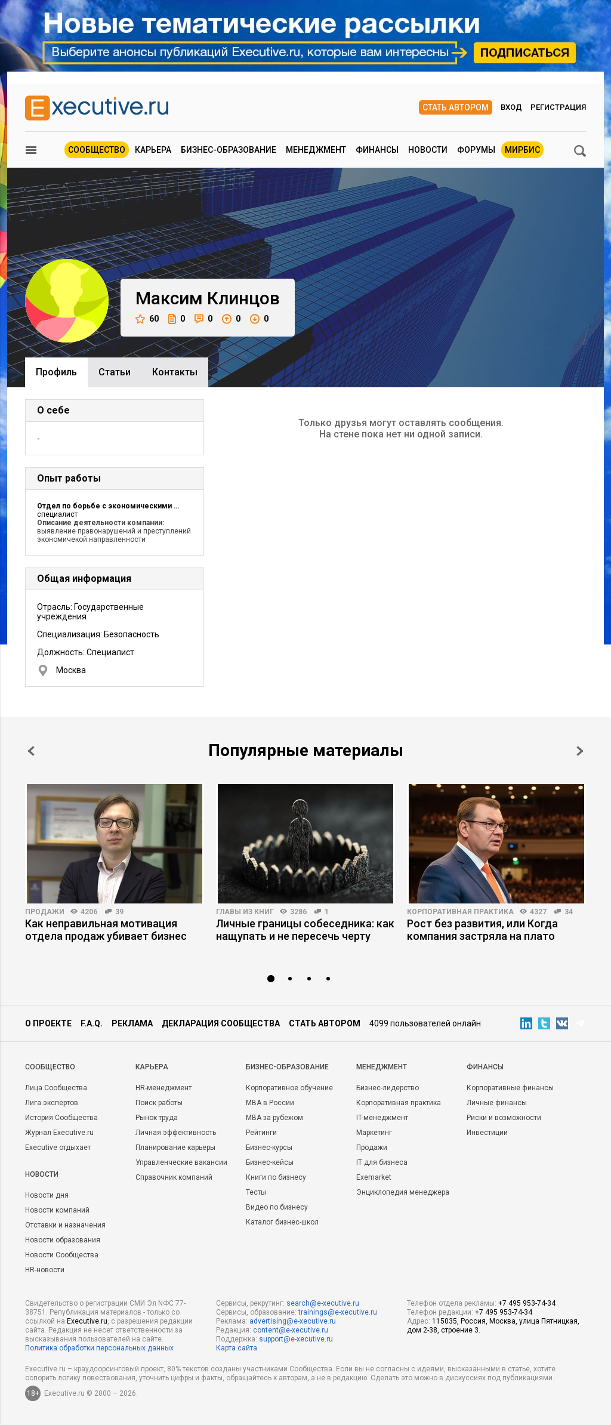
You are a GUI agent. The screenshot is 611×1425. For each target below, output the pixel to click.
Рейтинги (261, 1132)
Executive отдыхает (58, 1147)
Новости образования (62, 1240)
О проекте (48, 1023)
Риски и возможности (504, 1118)
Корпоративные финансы (510, 1088)
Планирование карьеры (175, 1147)
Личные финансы (497, 1103)
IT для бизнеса (382, 1162)
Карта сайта (236, 1348)
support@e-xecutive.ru (296, 1339)
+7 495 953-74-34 (527, 1303)
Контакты (175, 372)
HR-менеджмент (163, 1088)
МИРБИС (522, 150)
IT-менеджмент (382, 1118)
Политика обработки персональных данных (99, 1348)
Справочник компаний (173, 1177)
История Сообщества (61, 1118)
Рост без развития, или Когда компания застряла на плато (482, 929)
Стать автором (455, 107)
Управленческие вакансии (181, 1162)
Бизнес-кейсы (270, 1162)
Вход (511, 107)
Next (580, 751)
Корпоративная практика (460, 912)
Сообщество (96, 150)
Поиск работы (159, 1103)
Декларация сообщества (221, 1023)
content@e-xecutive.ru (290, 1330)
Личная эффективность (175, 1132)
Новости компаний (57, 1210)
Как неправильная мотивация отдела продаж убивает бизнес (106, 929)
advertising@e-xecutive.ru (292, 1321)
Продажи (44, 912)
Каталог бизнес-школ (282, 1222)
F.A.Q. (92, 1023)
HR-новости (44, 1270)
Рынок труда (156, 1118)
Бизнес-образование (228, 150)
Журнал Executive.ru (59, 1132)
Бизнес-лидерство (387, 1088)
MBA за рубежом (274, 1118)
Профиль (56, 372)
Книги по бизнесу (276, 1177)
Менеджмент (316, 150)
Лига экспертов (51, 1103)
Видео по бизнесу (277, 1207)
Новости (428, 150)
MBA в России (270, 1103)
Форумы (476, 150)
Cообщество (50, 1067)
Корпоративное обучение (289, 1088)
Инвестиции (487, 1132)
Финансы (377, 150)
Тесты (256, 1192)
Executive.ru (87, 1321)
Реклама (132, 1023)
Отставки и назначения (65, 1225)
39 (119, 912)
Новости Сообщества (61, 1255)
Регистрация (558, 107)
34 (568, 912)
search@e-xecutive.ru (322, 1303)
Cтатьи (114, 372)
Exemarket (373, 1177)
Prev (31, 751)
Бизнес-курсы (269, 1147)
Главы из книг (245, 912)
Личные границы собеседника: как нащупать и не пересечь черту (305, 929)
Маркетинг (374, 1132)
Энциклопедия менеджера (402, 1192)
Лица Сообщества (56, 1088)
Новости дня (47, 1195)
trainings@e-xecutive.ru (337, 1312)
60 (147, 319)
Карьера (153, 150)
